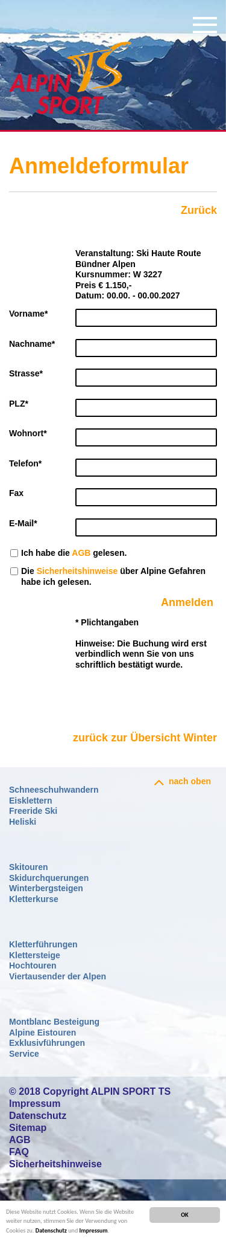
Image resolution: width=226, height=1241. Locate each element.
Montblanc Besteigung (54, 1022)
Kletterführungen (43, 944)
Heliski (22, 822)
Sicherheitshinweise (77, 571)
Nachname (32, 344)
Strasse (26, 373)
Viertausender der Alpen (57, 976)
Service (24, 1054)
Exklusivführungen (47, 1043)
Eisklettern (30, 800)
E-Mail (23, 523)
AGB (81, 553)
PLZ (18, 403)
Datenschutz (51, 1230)
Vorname (28, 313)
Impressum (94, 1230)
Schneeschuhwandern (54, 790)
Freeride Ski (33, 811)
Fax (16, 493)
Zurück (199, 210)
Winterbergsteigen (46, 888)
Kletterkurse (33, 899)
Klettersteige (34, 955)
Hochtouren (33, 965)
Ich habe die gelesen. (74, 553)
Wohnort (28, 433)
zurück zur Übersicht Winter (145, 738)
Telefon (25, 463)
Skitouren (28, 867)
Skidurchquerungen (49, 878)
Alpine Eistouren (42, 1032)
